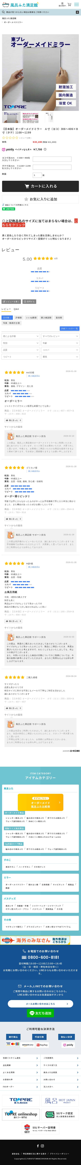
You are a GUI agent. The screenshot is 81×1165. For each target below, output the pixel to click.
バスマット (37, 909)
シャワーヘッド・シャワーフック (46, 906)
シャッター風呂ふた (14, 818)
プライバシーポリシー (59, 1153)
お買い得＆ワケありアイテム (58, 927)
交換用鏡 (46, 884)
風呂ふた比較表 (50, 1072)
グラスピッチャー (34, 927)
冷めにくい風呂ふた (37, 821)
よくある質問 (9, 1072)
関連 (8, 888)
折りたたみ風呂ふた (56, 818)
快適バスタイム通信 (12, 1058)
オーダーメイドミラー (13, 22)
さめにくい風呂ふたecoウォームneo (44, 837)
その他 (60, 909)
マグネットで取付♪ (14, 927)
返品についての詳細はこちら (16, 205)
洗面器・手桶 (23, 906)
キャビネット (59, 884)
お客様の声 (8, 1079)
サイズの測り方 (50, 1065)
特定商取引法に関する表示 (34, 1153)
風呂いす (9, 906)
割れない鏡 (33, 884)
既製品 (71, 884)
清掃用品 (49, 909)
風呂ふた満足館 (9, 18)
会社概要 (7, 1065)
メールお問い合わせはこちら (40, 1003)
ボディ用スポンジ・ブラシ (17, 909)
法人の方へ (48, 1086)
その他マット (40, 867)
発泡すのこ (10, 867)
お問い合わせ (49, 1079)
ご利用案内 (48, 1058)
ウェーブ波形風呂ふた (15, 821)
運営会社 (16, 1153)
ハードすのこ (25, 867)
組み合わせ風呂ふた (35, 818)
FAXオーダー (8, 1086)
